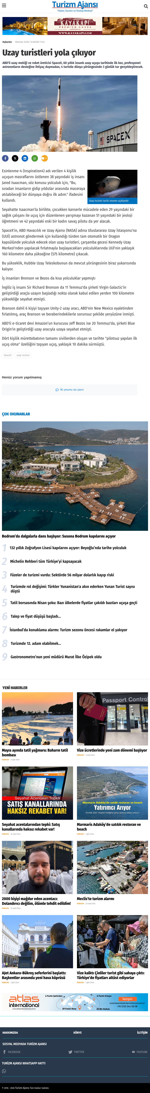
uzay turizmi (23, 355)
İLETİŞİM (142, 1032)
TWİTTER (76, 1052)
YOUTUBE (140, 1052)
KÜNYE (78, 1032)
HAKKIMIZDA (10, 1032)
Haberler (7, 42)
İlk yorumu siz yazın (70, 389)
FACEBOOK (11, 1052)
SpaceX (7, 355)
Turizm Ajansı (22, 1088)
